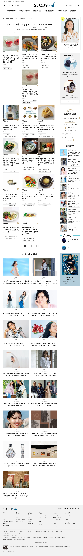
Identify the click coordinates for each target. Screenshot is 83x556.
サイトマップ (25, 533)
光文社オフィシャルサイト (57, 531)
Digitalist (67, 513)
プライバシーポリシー (17, 533)
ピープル (29, 521)
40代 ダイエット (34, 32)
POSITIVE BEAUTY (42, 32)
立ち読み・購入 (66, 281)
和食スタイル (29, 537)
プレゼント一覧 (56, 526)
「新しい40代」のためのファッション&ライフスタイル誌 (13, 1)
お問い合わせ (30, 531)
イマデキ (32, 134)
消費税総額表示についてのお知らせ (41, 542)
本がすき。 (64, 537)
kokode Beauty (10, 539)
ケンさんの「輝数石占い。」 (44, 515)
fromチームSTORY (6, 525)
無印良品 (70, 140)
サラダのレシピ (6, 169)
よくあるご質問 (12, 531)
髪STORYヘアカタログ (20, 519)
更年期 (64, 137)
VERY (11, 537)
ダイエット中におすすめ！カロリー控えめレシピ (11, 136)
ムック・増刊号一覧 (56, 519)
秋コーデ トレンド (73, 137)
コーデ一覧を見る (69, 47)
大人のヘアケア (70, 121)
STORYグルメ (30, 519)
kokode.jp (4, 539)
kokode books (16, 539)
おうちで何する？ (26, 136)
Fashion (4, 513)
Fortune (40, 513)
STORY (14, 537)
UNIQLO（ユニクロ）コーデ (70, 124)
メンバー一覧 (67, 515)
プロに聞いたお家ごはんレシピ (28, 169)
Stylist (66, 519)
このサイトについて (6, 533)
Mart (18, 537)
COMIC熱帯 (46, 537)
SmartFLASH (39, 537)
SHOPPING (5, 523)
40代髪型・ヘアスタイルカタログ (70, 118)
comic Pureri (51, 537)
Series (40, 521)
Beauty (18, 513)
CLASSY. (6, 537)
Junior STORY (33, 100)
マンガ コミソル (57, 537)
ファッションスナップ (70, 130)
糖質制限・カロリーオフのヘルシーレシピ (21, 32)
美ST (21, 537)
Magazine (55, 513)
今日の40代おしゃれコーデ (8, 521)
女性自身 (34, 537)
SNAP (4, 519)
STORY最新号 (55, 515)
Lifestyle (30, 513)
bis (24, 537)
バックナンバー (74, 281)
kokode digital (22, 539)
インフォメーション (21, 531)
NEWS (4, 515)
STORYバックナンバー (57, 517)
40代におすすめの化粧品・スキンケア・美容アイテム (70, 134)
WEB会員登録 (37, 531)
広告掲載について (46, 531)
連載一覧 (40, 524)
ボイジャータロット (72, 248)
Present (54, 523)
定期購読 (66, 283)
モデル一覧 (5, 531)
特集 (3, 517)
